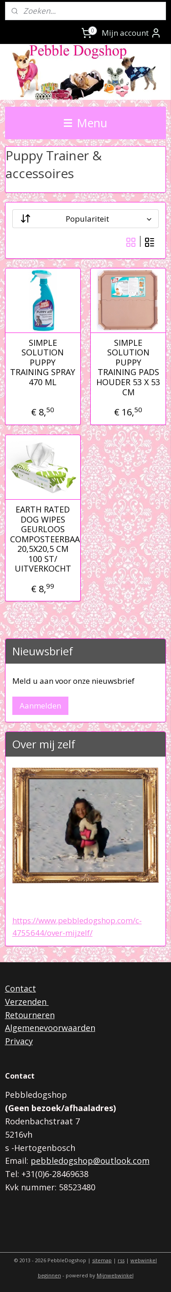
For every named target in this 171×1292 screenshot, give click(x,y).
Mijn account (131, 32)
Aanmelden (40, 705)
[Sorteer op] (86, 218)
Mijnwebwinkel (115, 1275)
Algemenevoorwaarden (50, 1027)
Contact (20, 988)
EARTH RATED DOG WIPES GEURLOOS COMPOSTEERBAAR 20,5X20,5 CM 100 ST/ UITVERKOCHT (42, 539)
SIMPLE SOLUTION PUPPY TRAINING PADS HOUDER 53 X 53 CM (128, 367)
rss (121, 1260)
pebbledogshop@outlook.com (90, 1160)
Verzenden (27, 1001)
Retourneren (30, 1014)
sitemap (102, 1260)
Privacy (19, 1041)
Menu (85, 123)
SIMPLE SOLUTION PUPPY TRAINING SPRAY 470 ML (42, 362)
